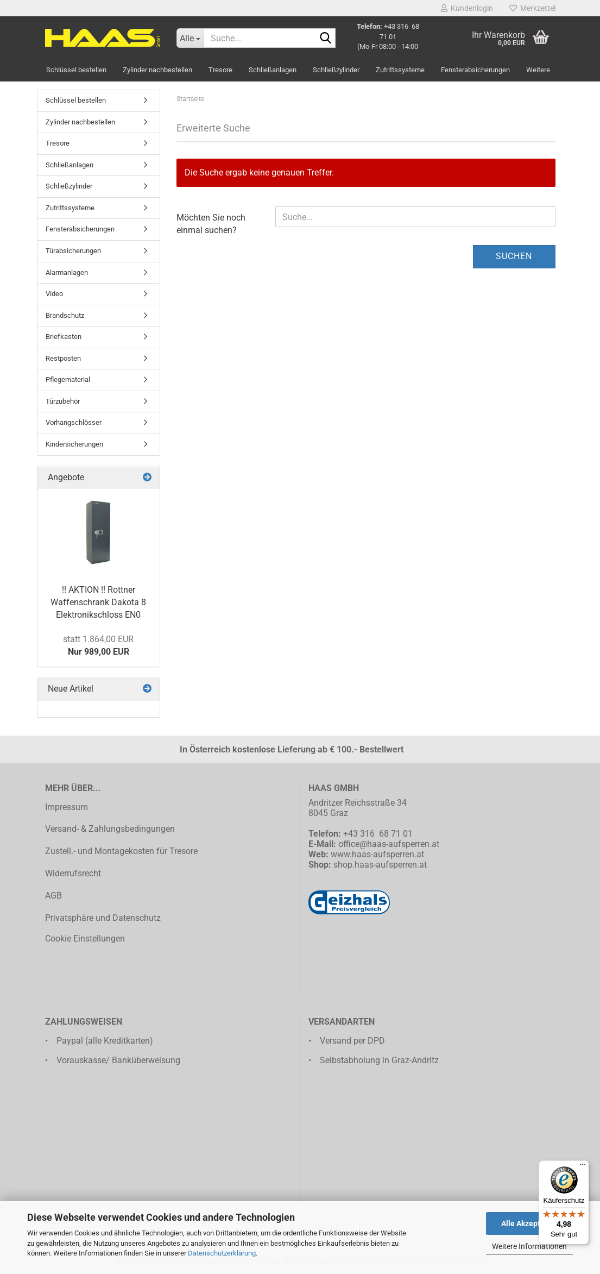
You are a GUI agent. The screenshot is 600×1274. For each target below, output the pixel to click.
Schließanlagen (272, 70)
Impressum (66, 807)
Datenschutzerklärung (222, 1253)
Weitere (538, 70)
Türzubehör (63, 401)
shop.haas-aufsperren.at (380, 864)
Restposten (63, 358)
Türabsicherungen (73, 251)
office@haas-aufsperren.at (388, 844)
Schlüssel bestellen (76, 70)
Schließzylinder (336, 70)
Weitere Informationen (529, 1246)
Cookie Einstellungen (85, 938)
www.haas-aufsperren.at (377, 854)
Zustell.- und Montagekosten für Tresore (121, 851)
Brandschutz (65, 315)
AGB (53, 895)
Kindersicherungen (74, 444)
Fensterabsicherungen (475, 70)
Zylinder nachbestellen (157, 70)
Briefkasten (63, 336)
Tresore (220, 70)
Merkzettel (532, 8)
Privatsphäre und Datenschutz (103, 918)
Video (54, 294)
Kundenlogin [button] (467, 8)
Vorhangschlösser (74, 422)
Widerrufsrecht (73, 873)
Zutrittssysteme (400, 70)
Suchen (514, 256)
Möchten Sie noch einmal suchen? (210, 223)
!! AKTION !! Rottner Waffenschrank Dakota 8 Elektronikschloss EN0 (98, 602)
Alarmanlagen (67, 272)
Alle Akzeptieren (529, 1223)
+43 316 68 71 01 (378, 834)
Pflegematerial (68, 379)
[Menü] (582, 1166)
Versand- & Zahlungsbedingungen (110, 829)
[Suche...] (190, 38)
